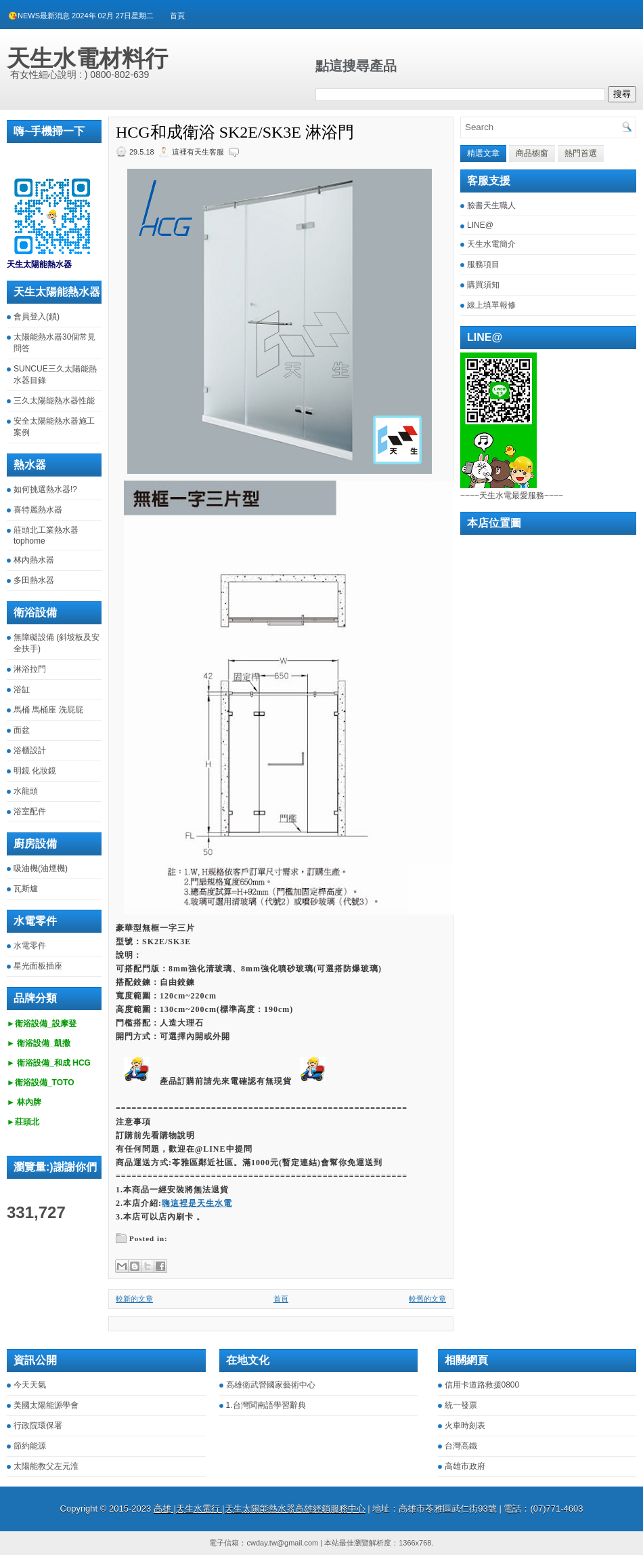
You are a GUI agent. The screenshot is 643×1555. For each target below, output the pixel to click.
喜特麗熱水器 (38, 509)
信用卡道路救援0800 (482, 1385)
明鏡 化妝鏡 (35, 770)
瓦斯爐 (26, 888)
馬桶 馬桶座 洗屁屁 (48, 709)
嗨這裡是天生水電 (197, 1203)
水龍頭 (26, 791)
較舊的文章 (427, 1299)
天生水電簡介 (491, 244)
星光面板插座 (38, 966)
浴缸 (22, 689)
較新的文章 (134, 1299)
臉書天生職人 (491, 205)
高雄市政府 (465, 1466)
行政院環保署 (38, 1425)
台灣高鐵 (461, 1446)
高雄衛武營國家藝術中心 (270, 1385)
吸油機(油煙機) (41, 868)
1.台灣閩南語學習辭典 (266, 1405)
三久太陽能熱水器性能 (54, 400)
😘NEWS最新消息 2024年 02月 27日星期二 (81, 16)
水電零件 (30, 945)
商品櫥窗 (532, 153)
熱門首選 (580, 153)
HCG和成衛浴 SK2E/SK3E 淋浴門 (235, 132)
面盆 (22, 730)
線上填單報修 (491, 305)
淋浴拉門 (30, 669)
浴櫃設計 (30, 750)
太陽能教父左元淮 (46, 1466)
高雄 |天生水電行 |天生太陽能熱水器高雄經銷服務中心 (259, 1508)
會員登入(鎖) (37, 316)
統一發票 (461, 1405)
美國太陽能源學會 (46, 1405)
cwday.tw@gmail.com (282, 1543)
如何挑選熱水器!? (45, 489)
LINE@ (480, 225)
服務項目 (483, 264)
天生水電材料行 (87, 58)
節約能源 (30, 1446)
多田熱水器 (34, 580)
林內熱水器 (34, 560)
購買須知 (483, 284)
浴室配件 (30, 811)
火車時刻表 (465, 1425)
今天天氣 (30, 1385)
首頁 (177, 16)
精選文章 (483, 153)
